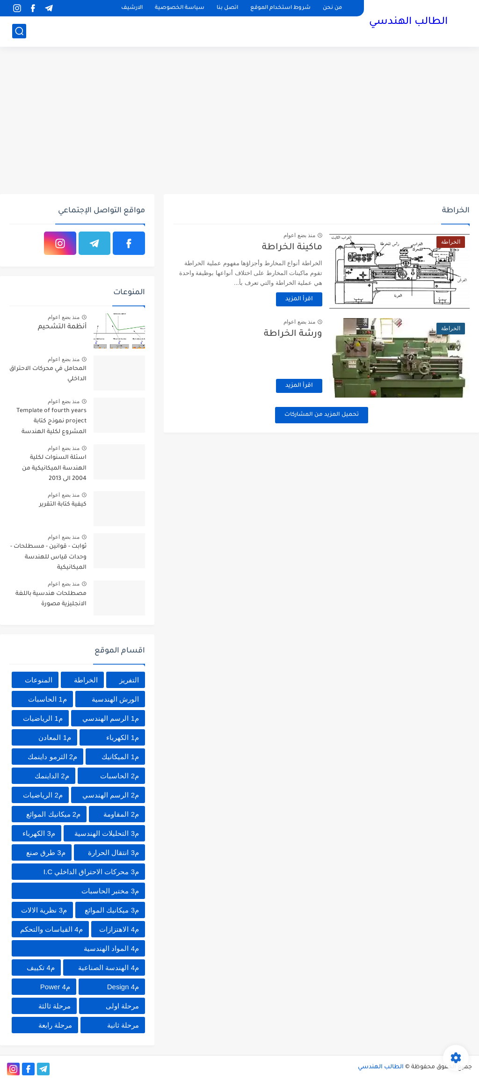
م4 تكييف (41, 967)
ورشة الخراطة (293, 334)
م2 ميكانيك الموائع (53, 814)
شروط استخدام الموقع (280, 8)
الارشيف (132, 8)
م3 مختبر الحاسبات (110, 891)
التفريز (129, 680)
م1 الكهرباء (122, 737)
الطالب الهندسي (408, 22)
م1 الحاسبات (47, 699)
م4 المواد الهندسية (111, 948)
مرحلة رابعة (55, 1025)
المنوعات (38, 680)
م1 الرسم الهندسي (110, 718)
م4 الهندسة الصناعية (108, 967)
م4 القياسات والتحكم (51, 929)
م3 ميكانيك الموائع (112, 910)
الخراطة (86, 680)
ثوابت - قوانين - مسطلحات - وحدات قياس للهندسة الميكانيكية (48, 557)
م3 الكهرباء (38, 833)
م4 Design (123, 987)
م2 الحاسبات (119, 776)
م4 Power (55, 987)
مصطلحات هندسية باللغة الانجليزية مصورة (51, 599)
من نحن (332, 8)
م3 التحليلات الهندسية (106, 833)
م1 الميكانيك (120, 757)
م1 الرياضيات (43, 718)
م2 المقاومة (121, 814)
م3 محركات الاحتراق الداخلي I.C (91, 872)
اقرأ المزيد (299, 299)
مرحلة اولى (122, 1006)
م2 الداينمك (52, 776)
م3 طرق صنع (45, 852)
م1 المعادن (54, 737)
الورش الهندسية (115, 699)
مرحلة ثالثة (54, 1006)
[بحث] (19, 31)
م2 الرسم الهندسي (110, 795)
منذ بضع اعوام (299, 235)
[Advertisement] (239, 121)
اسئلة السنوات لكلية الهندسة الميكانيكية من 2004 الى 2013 (54, 468)
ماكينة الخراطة (292, 248)
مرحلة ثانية (123, 1025)
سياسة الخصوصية (179, 8)
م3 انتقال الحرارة (113, 852)
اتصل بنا (227, 8)
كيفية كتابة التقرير (63, 504)
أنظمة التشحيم (62, 327)
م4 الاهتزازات (119, 929)
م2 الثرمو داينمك (52, 757)
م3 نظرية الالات (44, 910)
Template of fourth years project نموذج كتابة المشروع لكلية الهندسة (51, 421)
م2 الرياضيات (43, 795)
